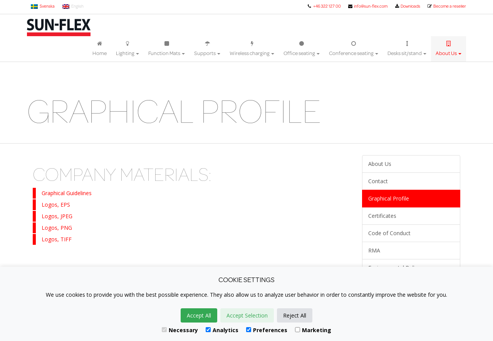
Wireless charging (252, 49)
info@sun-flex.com (367, 6)
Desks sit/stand (406, 49)
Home (99, 49)
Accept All (199, 315)
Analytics (222, 330)
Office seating (301, 49)
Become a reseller (446, 6)
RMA (374, 250)
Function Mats (166, 49)
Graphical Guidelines (67, 193)
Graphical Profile (388, 198)
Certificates (382, 215)
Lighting (127, 49)
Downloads (407, 6)
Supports (207, 49)
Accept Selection (247, 315)
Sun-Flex (59, 27)
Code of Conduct (389, 233)
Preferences (266, 330)
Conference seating (353, 49)
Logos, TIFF (57, 239)
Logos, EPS (56, 204)
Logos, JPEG (57, 216)
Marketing (313, 330)
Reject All (294, 315)
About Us (448, 49)
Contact (378, 181)
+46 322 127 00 (323, 6)
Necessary (180, 330)
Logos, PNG (57, 227)
